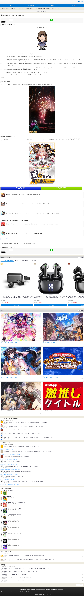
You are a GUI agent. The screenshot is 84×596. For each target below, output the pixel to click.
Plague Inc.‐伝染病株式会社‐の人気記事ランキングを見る (10, 469)
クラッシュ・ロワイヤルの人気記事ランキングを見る (10, 464)
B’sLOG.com (60, 589)
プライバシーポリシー (40, 589)
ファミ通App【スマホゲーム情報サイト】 (9, 8)
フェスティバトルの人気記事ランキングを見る (9, 459)
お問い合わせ (23, 589)
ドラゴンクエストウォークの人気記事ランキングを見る (10, 454)
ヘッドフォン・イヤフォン (7, 260)
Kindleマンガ (17, 260)
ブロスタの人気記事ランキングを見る (7, 479)
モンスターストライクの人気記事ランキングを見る (9, 474)
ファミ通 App (5, 2)
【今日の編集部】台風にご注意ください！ (52, 8)
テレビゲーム (34, 260)
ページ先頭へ (80, 584)
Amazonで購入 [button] (17, 305)
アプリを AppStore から (21, 188)
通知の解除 (48, 589)
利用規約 (28, 589)
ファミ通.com (54, 589)
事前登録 (38, 11)
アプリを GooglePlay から (61, 188)
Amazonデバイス (26, 260)
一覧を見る (81, 257)
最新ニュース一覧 (21, 8)
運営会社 (33, 589)
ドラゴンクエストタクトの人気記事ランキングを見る (10, 484)
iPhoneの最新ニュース (30, 8)
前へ (7, 238)
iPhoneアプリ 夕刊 (39, 8)
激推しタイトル (44, 11)
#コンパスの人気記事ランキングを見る (7, 449)
